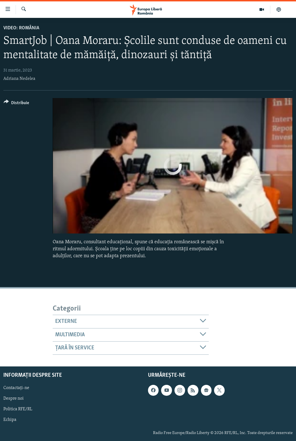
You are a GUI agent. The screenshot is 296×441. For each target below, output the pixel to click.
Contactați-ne (16, 388)
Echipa (9, 420)
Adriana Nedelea (19, 79)
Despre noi (13, 399)
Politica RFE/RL (17, 409)
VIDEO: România (21, 28)
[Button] (16, 103)
